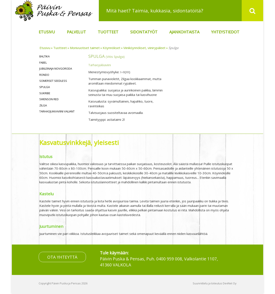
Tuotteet (108, 31)
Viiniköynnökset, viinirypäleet (144, 48)
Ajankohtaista (184, 31)
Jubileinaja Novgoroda (55, 68)
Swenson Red (49, 99)
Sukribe (44, 93)
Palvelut (76, 31)
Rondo (44, 75)
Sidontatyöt (143, 31)
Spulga (173, 48)
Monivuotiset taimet (85, 48)
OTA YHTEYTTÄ (62, 257)
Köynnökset (111, 48)
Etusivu (47, 31)
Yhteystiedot (225, 31)
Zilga (43, 105)
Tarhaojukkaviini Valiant (57, 111)
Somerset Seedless (53, 81)
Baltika (44, 56)
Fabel (43, 62)
